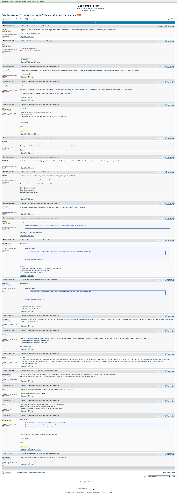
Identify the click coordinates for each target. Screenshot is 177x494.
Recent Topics (86, 8)
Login (92, 10)
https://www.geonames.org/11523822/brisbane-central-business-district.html (43, 116)
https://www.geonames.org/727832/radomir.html (155, 359)
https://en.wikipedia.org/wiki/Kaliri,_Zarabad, (33, 340)
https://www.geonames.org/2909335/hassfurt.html (79, 319)
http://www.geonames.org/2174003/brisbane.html (72, 89)
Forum (104, 492)
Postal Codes (18, 1)
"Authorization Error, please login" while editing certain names (39, 15)
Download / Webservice (31, 1)
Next (173, 19)
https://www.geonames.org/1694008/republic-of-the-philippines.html (94, 70)
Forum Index (20, 19)
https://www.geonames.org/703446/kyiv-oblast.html (71, 207)
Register (85, 10)
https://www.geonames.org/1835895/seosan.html (34, 270)
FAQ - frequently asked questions (35, 19)
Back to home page (98, 8)
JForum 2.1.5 (88, 482)
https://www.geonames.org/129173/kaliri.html (39, 338)
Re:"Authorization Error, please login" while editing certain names (43, 40)
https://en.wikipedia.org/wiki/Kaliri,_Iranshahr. (33, 342)
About (42, 1)
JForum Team (94, 482)
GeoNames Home (7, 1)
